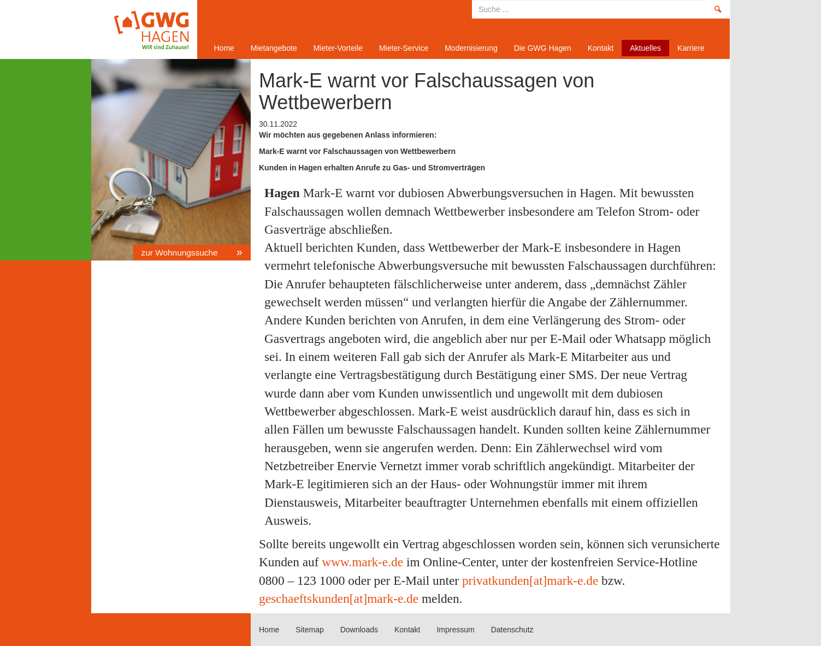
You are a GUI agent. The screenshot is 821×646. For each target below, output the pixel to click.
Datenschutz (512, 629)
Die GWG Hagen (542, 48)
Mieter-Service (403, 48)
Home (140, 29)
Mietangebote (274, 48)
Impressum (455, 629)
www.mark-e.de (362, 562)
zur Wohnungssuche (180, 252)
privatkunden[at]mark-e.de (530, 580)
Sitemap (309, 629)
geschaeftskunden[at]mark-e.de (338, 598)
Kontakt (600, 48)
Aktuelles (645, 48)
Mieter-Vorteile (338, 48)
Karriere (691, 48)
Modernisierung (471, 48)
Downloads (359, 629)
